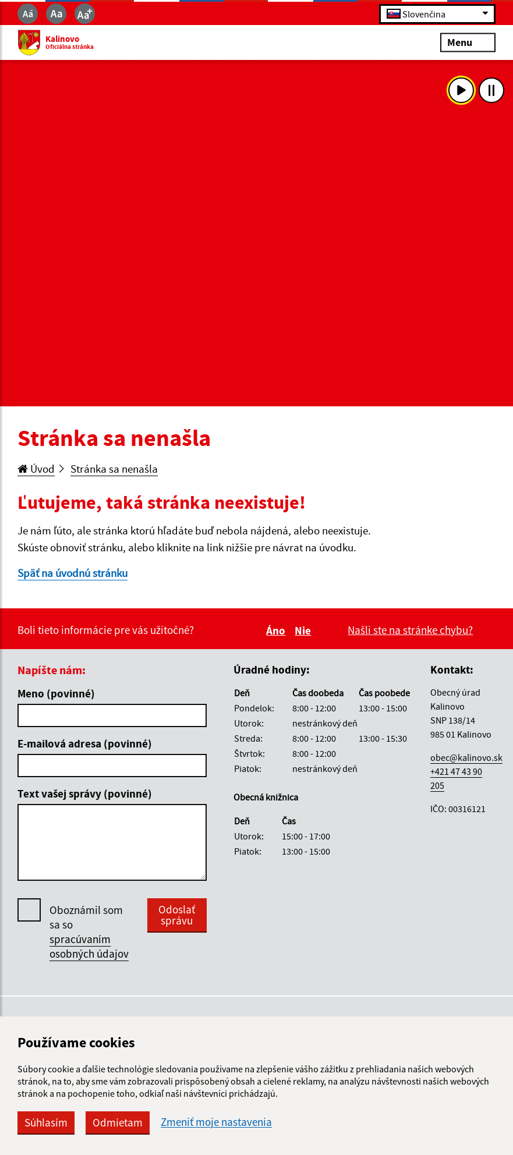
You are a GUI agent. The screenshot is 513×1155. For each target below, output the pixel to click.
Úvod (36, 469)
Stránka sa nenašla (114, 469)
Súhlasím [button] (46, 1122)
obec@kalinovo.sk (466, 757)
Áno (277, 630)
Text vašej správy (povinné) (84, 793)
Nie (304, 630)
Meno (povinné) (56, 693)
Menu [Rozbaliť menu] (468, 42)
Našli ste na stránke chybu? (410, 630)
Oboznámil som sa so (89, 932)
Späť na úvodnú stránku (72, 573)
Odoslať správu (176, 914)
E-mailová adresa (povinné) (84, 743)
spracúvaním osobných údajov (89, 946)
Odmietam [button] (118, 1122)
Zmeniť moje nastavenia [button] (216, 1122)
